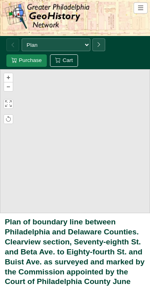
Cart (64, 60)
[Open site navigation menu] (141, 8)
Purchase (27, 60)
